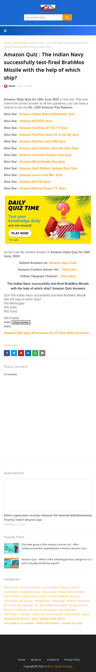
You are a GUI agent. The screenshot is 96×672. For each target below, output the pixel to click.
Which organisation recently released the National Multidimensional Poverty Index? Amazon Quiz (48, 517)
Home (7, 42)
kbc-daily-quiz (25, 605)
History (75, 587)
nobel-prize (38, 614)
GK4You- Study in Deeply (58, 666)
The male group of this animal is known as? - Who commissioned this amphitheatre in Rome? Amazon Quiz (54, 546)
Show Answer (21, 322)
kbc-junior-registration (16, 609)
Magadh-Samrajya (30, 592)
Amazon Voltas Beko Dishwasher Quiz (47, 114)
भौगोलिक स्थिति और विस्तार (48, 623)
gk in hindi (83, 600)
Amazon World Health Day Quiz (42, 161)
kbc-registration (67, 609)
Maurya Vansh (49, 592)
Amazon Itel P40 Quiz (34, 181)
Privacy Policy (72, 659)
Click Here (68, 276)
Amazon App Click (62, 262)
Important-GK (11, 592)
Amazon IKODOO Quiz (35, 121)
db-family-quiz (42, 600)
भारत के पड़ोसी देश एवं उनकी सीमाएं (19, 623)
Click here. (69, 269)
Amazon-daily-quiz (30, 587)
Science (43, 596)
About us (36, 659)
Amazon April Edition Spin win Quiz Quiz (49, 148)
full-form (71, 600)
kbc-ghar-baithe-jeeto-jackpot (51, 605)
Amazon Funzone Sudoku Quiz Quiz (45, 155)
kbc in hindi (10, 605)
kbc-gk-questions (78, 605)
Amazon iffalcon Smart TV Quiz (42, 188)
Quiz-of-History (12, 596)
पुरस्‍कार (35, 618)
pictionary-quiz (54, 614)
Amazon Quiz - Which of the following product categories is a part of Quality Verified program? (56, 561)
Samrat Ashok (29, 596)
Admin (11, 86)
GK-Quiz (65, 587)
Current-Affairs (51, 587)
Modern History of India (72, 592)
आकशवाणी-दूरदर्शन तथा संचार (17, 618)
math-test (25, 614)
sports (85, 614)
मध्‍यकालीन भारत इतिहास (72, 623)
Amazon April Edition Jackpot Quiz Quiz (48, 168)
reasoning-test (72, 614)
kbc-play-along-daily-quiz (43, 609)
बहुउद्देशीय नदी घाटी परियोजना (52, 618)
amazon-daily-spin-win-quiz (64, 596)
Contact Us (53, 659)
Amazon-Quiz (20, 42)
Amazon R (26, 141)
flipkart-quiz (58, 600)
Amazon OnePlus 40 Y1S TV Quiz (43, 127)
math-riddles (11, 614)
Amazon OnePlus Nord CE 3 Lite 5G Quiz (49, 134)
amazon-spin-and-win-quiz (18, 600)
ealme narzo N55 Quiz (50, 141)
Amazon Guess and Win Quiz (41, 175)
